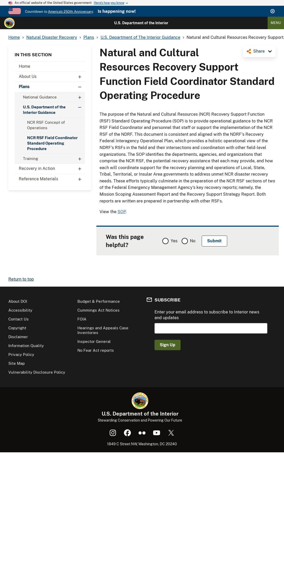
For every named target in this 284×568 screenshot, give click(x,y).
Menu (276, 23)
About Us (52, 77)
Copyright (17, 328)
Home (24, 66)
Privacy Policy (21, 354)
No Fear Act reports (95, 350)
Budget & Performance (98, 301)
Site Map (16, 363)
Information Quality (26, 345)
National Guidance (54, 97)
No (192, 240)
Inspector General (94, 341)
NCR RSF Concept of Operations (46, 125)
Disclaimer (18, 337)
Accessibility (20, 310)
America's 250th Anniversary (70, 12)
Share (259, 51)
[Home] (9, 23)
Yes (174, 240)
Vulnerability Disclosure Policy (36, 372)
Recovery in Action (52, 169)
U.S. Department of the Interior (141, 23)
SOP (122, 211)
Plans (52, 87)
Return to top (21, 279)
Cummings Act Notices (98, 310)
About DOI (17, 301)
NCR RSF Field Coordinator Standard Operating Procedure (52, 143)
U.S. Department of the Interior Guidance (54, 108)
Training (54, 158)
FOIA (82, 319)
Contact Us (18, 319)
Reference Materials (52, 179)
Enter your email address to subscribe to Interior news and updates (207, 315)
